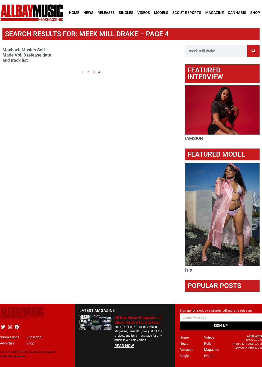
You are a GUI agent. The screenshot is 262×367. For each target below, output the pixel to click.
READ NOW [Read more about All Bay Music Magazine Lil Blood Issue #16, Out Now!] (124, 346)
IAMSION (194, 138)
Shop (255, 13)
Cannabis (237, 13)
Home (74, 13)
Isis (188, 270)
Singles (126, 13)
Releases (106, 13)
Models (161, 13)
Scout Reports (186, 13)
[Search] (253, 51)
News (88, 13)
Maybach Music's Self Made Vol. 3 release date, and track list (27, 55)
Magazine (214, 13)
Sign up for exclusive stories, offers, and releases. (216, 310)
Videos (143, 13)
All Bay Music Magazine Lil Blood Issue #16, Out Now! (138, 319)
